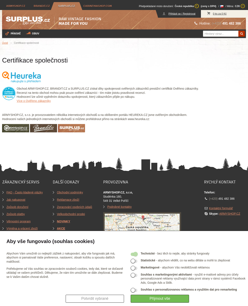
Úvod (5, 42)
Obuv (32, 33)
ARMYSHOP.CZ (229, 213)
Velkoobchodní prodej (71, 214)
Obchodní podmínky (70, 192)
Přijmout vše (159, 298)
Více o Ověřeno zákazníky (34, 101)
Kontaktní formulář (221, 208)
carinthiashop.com (97, 6)
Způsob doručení (17, 207)
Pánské (13, 33)
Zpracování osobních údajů (74, 207)
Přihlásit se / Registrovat (181, 13)
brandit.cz (42, 6)
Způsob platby (15, 214)
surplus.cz (66, 6)
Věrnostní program (18, 221)
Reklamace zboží (68, 199)
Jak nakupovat (15, 199)
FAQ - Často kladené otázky (24, 192)
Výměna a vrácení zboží (22, 228)
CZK (240, 6)
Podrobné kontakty (119, 206)
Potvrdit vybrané (94, 298)
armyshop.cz (15, 6)
